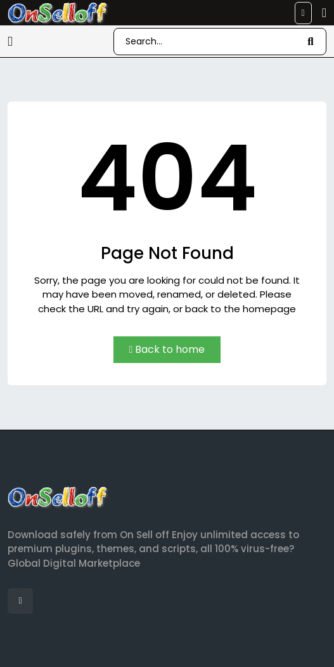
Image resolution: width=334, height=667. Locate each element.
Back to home (167, 349)
